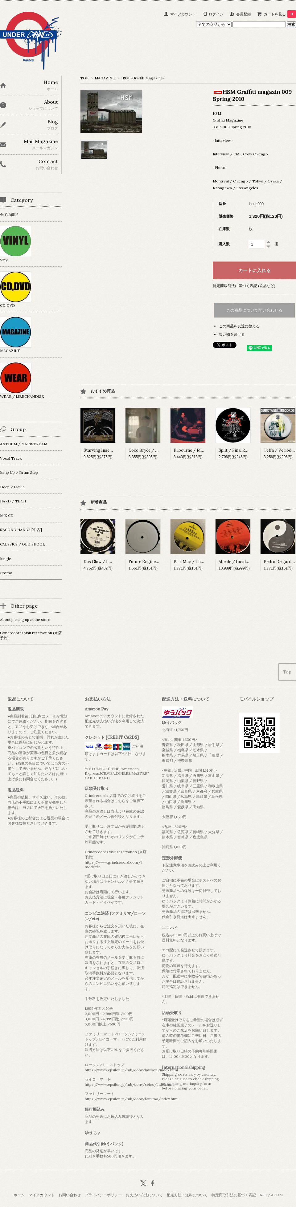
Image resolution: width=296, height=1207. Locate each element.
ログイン (216, 14)
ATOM (277, 1195)
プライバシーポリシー (103, 1195)
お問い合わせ (70, 1195)
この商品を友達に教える (239, 326)
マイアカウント (183, 14)
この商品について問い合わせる (254, 310)
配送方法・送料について (187, 1195)
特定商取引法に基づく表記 (234, 1195)
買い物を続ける (232, 334)
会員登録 (243, 14)
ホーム (19, 1195)
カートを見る (280, 14)
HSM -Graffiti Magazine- (143, 78)
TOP (84, 78)
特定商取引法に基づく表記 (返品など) (244, 285)
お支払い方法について (144, 1195)
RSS (263, 1195)
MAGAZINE (105, 78)
